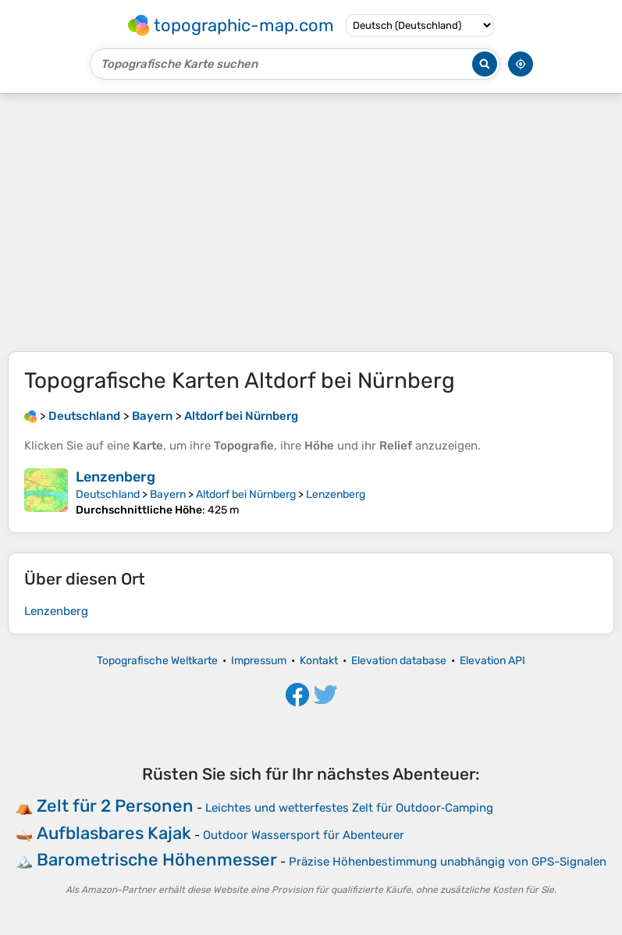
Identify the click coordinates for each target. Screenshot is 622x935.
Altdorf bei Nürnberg (246, 494)
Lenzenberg (115, 476)
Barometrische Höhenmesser (157, 859)
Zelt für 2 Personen (115, 805)
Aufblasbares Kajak (114, 833)
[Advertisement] (311, 222)
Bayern (168, 494)
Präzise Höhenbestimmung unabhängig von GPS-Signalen (447, 862)
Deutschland (108, 494)
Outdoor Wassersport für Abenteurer (303, 835)
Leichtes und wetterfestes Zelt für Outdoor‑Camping (349, 808)
